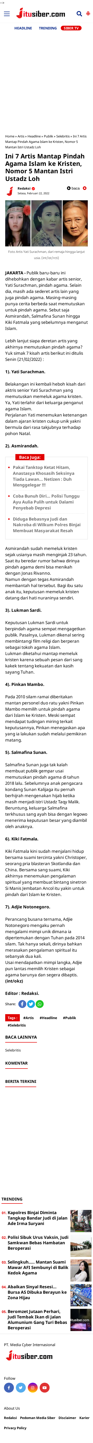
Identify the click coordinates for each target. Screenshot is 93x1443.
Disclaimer (67, 1418)
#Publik (69, 1017)
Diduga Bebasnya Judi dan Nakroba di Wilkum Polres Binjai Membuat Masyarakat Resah (47, 525)
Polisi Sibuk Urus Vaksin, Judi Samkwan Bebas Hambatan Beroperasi (38, 1242)
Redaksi (10, 1418)
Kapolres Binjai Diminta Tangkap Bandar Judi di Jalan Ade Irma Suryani (37, 1218)
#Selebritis (17, 1025)
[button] (88, 11)
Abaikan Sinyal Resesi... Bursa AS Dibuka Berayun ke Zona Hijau (37, 1292)
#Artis (28, 1017)
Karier (84, 1418)
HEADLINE (23, 28)
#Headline (48, 1017)
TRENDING (48, 28)
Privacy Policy (15, 1428)
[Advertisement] (46, 79)
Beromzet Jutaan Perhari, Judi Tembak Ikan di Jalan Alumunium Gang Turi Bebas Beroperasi (37, 1320)
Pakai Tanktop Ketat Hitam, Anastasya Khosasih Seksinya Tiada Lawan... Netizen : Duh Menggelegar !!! (43, 476)
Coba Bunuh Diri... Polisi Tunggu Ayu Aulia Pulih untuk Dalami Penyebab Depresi (46, 502)
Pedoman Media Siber (37, 1418)
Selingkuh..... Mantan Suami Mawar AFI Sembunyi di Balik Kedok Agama (38, 1267)
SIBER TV (71, 28)
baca (73, 188)
